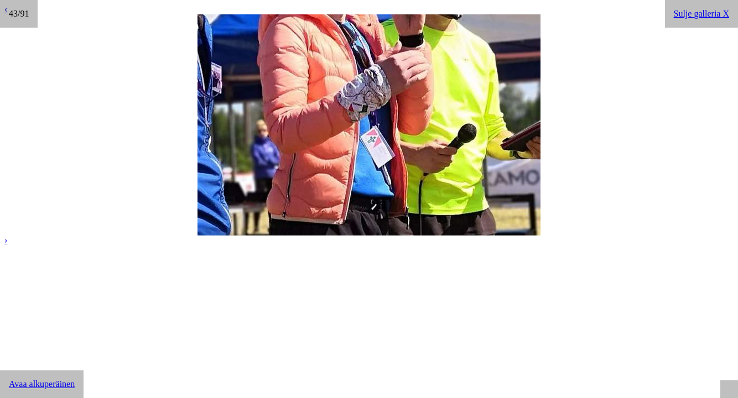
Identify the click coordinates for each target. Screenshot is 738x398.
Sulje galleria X (701, 13)
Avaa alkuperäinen (42, 384)
